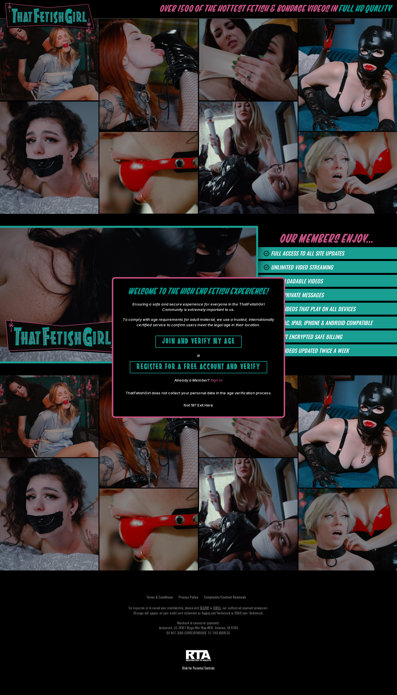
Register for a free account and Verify (198, 367)
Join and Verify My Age (198, 339)
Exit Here (205, 407)
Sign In (216, 382)
